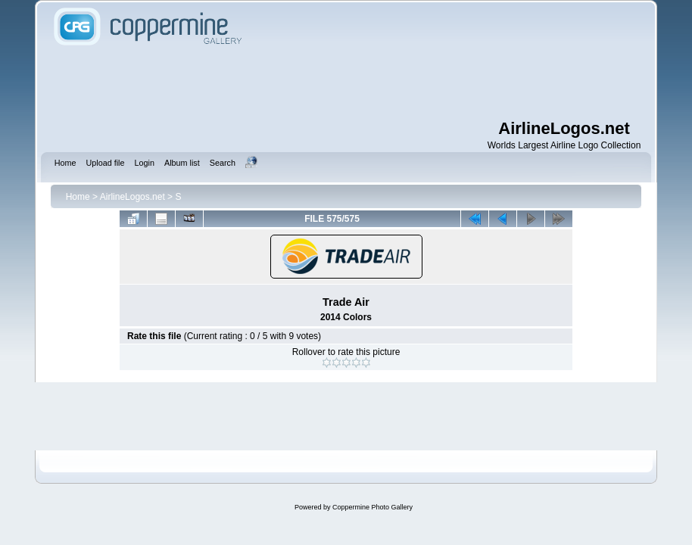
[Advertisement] (346, 83)
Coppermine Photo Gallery (372, 507)
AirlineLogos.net (132, 197)
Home (78, 197)
